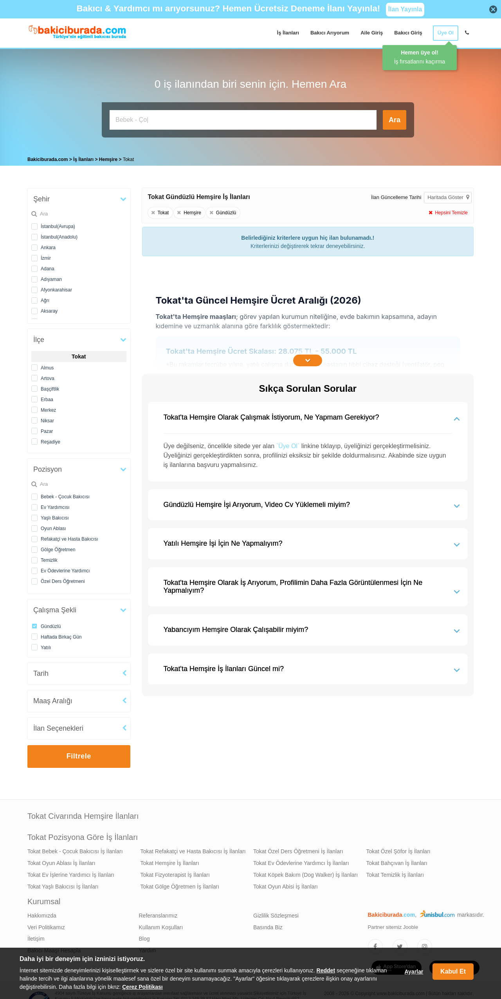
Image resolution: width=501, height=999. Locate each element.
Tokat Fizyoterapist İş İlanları (175, 873)
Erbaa (47, 397)
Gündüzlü (51, 624)
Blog (144, 937)
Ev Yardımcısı (55, 505)
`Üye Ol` (288, 444)
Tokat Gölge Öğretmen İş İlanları (180, 884)
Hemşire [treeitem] (109, 157)
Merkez (48, 408)
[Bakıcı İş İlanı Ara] (243, 120)
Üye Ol (446, 33)
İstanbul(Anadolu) (59, 235)
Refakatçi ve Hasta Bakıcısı (69, 537)
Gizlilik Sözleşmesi (276, 913)
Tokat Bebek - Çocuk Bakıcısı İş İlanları (75, 849)
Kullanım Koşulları (161, 925)
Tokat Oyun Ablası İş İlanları (61, 861)
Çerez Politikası (142, 987)
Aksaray (49, 309)
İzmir (46, 256)
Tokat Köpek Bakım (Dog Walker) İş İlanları (305, 873)
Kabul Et (453, 971)
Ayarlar (413, 971)
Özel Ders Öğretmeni (63, 579)
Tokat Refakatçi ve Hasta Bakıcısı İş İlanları (193, 849)
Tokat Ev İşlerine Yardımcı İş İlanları (70, 873)
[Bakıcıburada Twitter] (400, 944)
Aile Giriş (371, 33)
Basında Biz (268, 925)
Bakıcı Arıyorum (329, 33)
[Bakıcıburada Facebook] (375, 944)
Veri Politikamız (46, 925)
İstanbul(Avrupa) (58, 224)
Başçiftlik (50, 387)
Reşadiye (50, 440)
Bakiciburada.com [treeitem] (47, 157)
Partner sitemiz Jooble (393, 925)
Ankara (48, 245)
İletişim (36, 937)
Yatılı (46, 645)
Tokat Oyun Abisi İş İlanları (285, 884)
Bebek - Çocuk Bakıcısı (65, 495)
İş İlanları (288, 33)
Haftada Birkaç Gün (61, 635)
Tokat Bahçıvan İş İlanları (396, 861)
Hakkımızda (41, 913)
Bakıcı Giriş (408, 33)
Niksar (47, 419)
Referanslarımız (158, 913)
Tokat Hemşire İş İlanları (170, 861)
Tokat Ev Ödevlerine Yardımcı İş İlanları (301, 861)
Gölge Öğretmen (58, 547)
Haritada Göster (448, 195)
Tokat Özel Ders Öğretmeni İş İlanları (298, 849)
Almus (47, 366)
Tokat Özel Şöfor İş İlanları (398, 849)
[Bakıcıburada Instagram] (424, 944)
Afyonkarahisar (56, 288)
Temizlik (49, 558)
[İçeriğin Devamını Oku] (307, 358)
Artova (47, 376)
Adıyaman (51, 277)
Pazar (47, 429)
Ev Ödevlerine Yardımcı (65, 569)
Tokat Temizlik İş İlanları (395, 873)
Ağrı (45, 298)
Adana (47, 267)
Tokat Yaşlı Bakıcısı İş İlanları (63, 884)
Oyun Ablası (53, 526)
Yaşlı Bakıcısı (55, 516)
